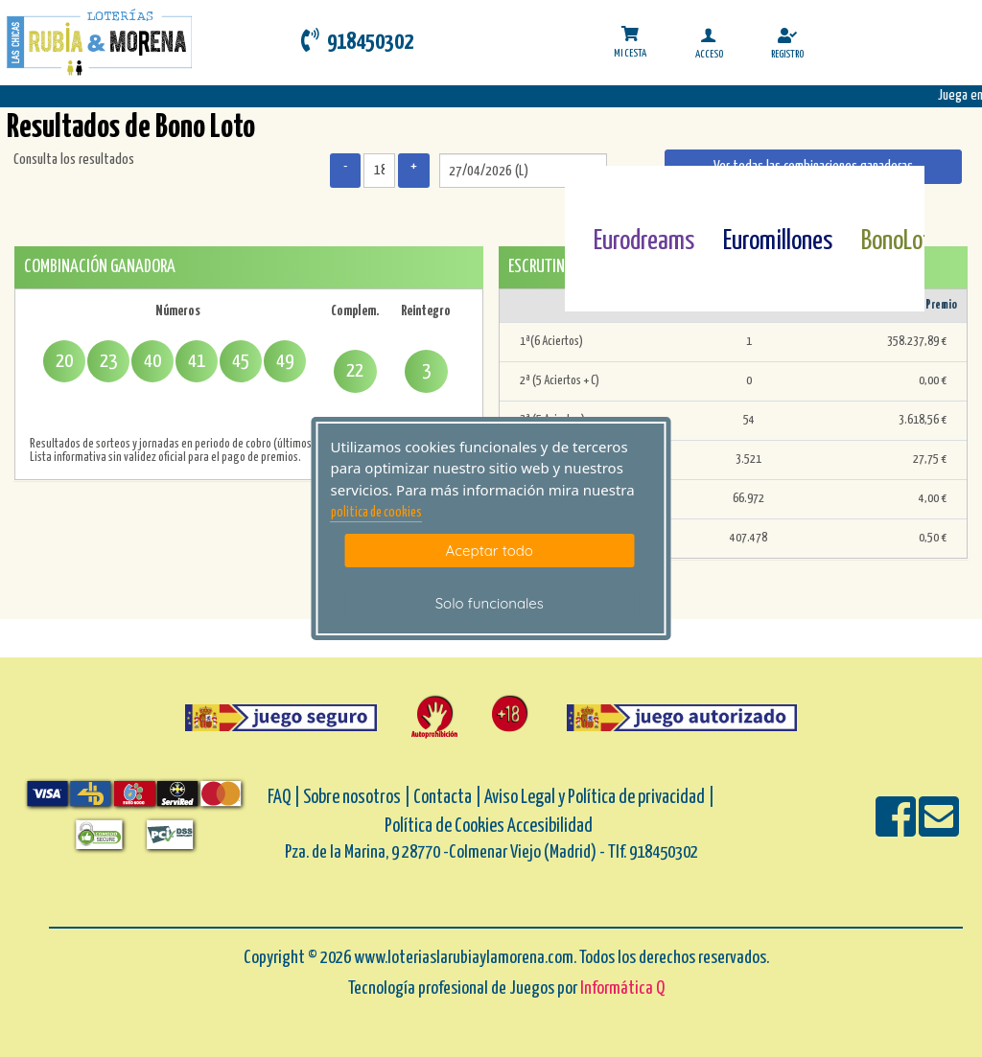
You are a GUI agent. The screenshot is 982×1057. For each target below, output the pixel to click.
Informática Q (622, 988)
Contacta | (447, 798)
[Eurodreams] (624, 195)
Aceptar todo (489, 550)
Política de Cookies (444, 826)
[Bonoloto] (891, 195)
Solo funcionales (489, 603)
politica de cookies (376, 512)
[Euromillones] (753, 195)
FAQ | (285, 798)
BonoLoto (902, 241)
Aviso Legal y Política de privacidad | (599, 798)
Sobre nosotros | (356, 798)
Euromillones (777, 241)
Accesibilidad (550, 826)
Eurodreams (644, 241)
